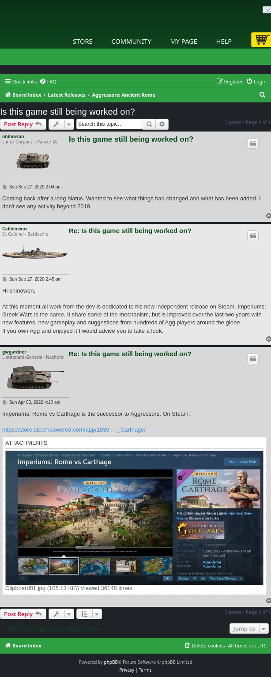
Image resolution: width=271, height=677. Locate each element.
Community (131, 41)
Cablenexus (14, 228)
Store (83, 41)
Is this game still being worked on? (67, 112)
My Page (183, 41)
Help (224, 41)
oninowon (13, 136)
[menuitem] (47, 81)
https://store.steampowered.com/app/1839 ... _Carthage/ (74, 429)
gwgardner (14, 351)
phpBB (111, 662)
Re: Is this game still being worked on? (130, 230)
